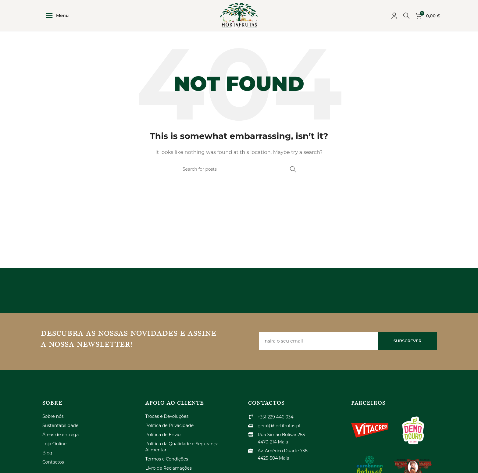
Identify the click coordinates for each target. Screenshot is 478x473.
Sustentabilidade (60, 430)
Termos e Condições (166, 464)
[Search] (406, 18)
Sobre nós (53, 421)
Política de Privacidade (169, 430)
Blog (47, 458)
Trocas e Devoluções (167, 421)
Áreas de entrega (60, 440)
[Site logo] (239, 18)
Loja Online (54, 449)
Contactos (53, 467)
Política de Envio (163, 440)
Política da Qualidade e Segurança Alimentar (182, 452)
